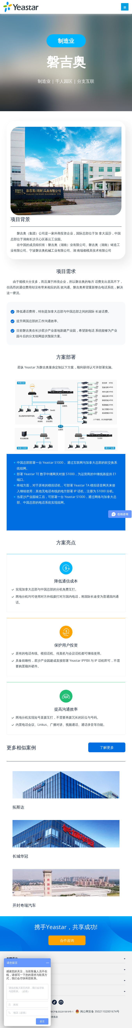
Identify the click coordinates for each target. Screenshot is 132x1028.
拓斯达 (18, 807)
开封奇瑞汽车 (24, 905)
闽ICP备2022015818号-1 (61, 1011)
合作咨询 (67, 940)
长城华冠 (20, 856)
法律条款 (53, 1016)
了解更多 (107, 747)
